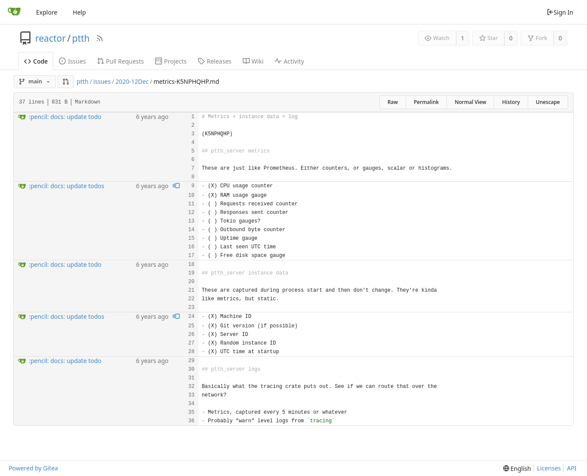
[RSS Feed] (100, 38)
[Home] (14, 12)
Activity (289, 61)
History (511, 102)
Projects (170, 61)
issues (101, 81)
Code (36, 61)
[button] (66, 81)
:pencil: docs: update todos (66, 186)
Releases (214, 61)
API (571, 468)
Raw (393, 102)
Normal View (470, 102)
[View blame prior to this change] (176, 186)
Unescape (548, 102)
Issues (72, 61)
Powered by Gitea (33, 468)
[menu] (517, 468)
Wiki (253, 61)
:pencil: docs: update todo (65, 117)
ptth (81, 38)
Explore (46, 12)
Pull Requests (120, 61)
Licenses (549, 468)
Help (79, 12)
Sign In (560, 12)
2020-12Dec (132, 81)
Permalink (426, 102)
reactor (50, 38)
